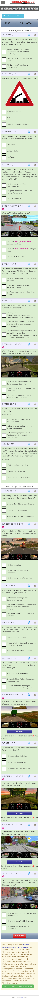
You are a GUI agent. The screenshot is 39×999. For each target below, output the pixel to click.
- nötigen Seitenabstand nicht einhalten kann (18, 420)
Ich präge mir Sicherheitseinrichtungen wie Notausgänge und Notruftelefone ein (21, 315)
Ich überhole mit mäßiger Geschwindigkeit (17, 185)
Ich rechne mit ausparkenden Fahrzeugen (18, 927)
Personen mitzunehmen (16, 638)
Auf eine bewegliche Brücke (18, 124)
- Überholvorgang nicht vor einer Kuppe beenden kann (20, 427)
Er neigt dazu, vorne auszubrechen (20, 517)
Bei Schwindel (12, 151)
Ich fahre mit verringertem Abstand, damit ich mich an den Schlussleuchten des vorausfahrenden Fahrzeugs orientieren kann (22, 334)
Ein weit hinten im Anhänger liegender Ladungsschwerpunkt (19, 687)
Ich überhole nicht (14, 198)
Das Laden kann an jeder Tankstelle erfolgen (21, 614)
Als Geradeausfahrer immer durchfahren (17, 66)
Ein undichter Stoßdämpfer (17, 673)
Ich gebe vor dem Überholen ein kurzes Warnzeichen (19, 192)
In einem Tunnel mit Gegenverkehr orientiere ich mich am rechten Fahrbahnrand (20, 324)
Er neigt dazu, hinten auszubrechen (21, 504)
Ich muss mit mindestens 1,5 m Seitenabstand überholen (19, 383)
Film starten (20, 731)
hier (22, 997)
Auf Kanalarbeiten (14, 112)
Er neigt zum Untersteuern (17, 510)
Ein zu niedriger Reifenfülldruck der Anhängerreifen (21, 680)
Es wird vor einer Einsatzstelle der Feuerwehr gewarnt (20, 286)
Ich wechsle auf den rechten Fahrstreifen (18, 571)
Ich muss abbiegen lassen (21, 249)
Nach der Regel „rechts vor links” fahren (19, 59)
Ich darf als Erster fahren (16, 256)
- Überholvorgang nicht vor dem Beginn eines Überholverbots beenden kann (19, 435)
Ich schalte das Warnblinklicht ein (20, 921)
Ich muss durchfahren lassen (19, 242)
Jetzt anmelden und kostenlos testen (18, 986)
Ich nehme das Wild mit (16, 762)
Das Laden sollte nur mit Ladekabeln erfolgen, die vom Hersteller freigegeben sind (21, 606)
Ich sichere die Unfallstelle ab (18, 769)
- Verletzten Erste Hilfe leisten (18, 478)
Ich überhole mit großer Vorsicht (19, 578)
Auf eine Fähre (12, 118)
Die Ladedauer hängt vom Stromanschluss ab (17, 599)
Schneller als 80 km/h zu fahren (19, 651)
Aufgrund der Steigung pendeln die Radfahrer (21, 389)
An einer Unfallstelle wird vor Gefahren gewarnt (22, 279)
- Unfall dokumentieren (16, 471)
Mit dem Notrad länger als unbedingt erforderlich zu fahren (21, 644)
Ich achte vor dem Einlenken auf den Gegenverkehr (21, 914)
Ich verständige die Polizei (17, 756)
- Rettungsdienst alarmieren (18, 465)
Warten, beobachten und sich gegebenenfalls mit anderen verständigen (18, 51)
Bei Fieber (11, 145)
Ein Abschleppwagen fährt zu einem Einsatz (21, 293)
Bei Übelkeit (12, 157)
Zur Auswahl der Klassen (13, 16)
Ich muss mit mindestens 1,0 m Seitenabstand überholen (19, 396)
